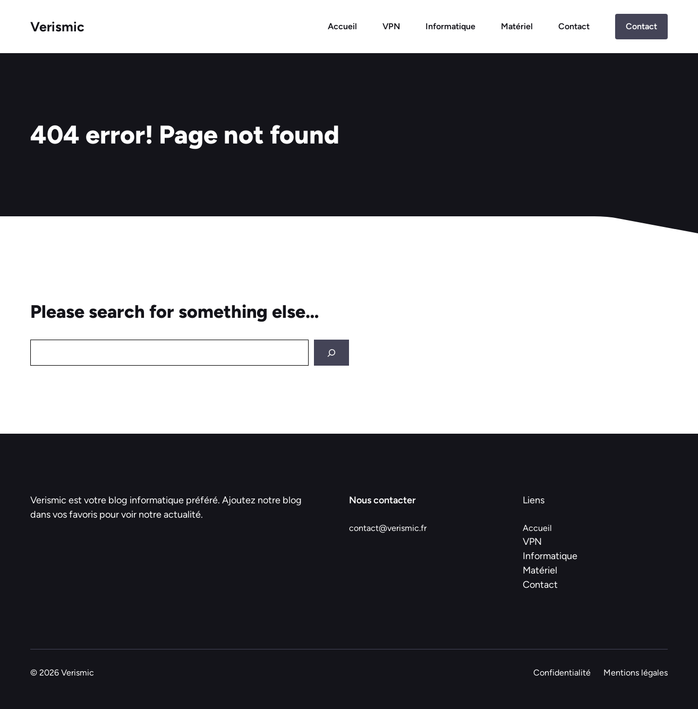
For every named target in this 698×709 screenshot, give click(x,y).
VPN (391, 26)
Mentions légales (635, 673)
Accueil (342, 26)
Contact (574, 26)
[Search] (331, 353)
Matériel (517, 26)
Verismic (57, 27)
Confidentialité (562, 673)
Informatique (450, 26)
